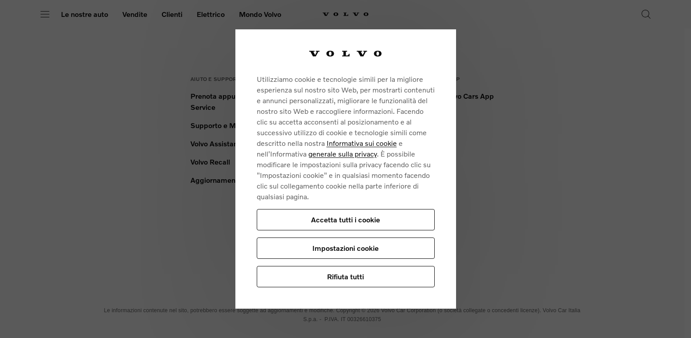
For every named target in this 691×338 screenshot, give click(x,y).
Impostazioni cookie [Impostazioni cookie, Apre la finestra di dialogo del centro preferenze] (345, 248)
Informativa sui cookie (362, 143)
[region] (345, 168)
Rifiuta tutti (345, 276)
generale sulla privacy (342, 153)
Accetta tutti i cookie (345, 219)
